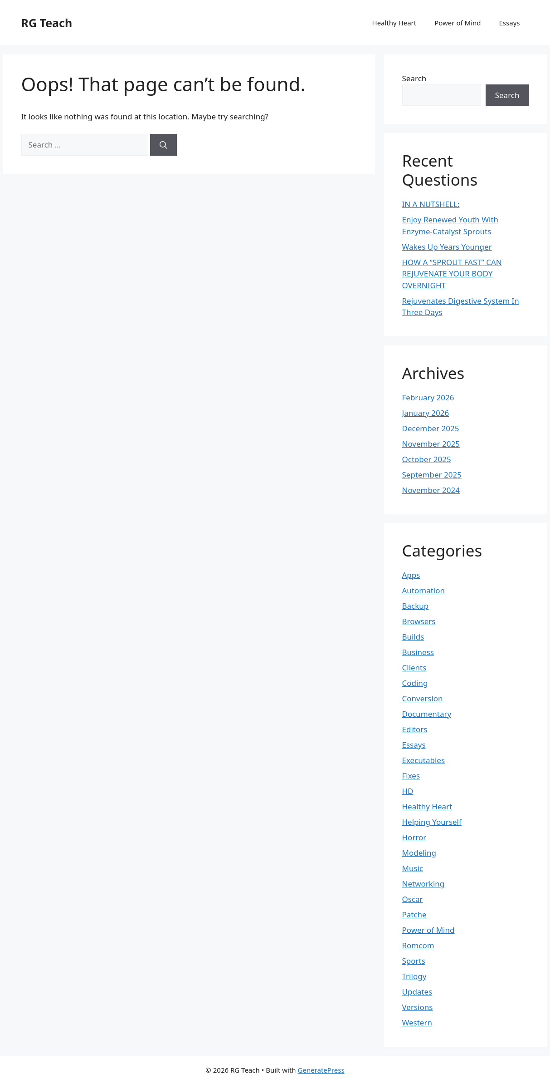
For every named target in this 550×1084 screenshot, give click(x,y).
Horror (414, 837)
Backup (415, 606)
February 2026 (428, 397)
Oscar (412, 899)
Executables (423, 760)
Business (418, 652)
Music (412, 868)
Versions (417, 1007)
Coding (415, 683)
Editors (415, 729)
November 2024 (431, 490)
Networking (423, 883)
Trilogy (414, 976)
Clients (414, 667)
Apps (411, 575)
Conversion (422, 698)
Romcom (418, 945)
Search (414, 78)
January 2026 (425, 413)
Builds (413, 636)
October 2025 (426, 459)
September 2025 (432, 474)
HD (408, 791)
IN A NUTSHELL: (431, 204)
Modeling (419, 852)
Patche (414, 914)
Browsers (419, 621)
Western (417, 1022)
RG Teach (47, 22)
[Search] (163, 145)
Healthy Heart (394, 22)
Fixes (411, 775)
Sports (413, 961)
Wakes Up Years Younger (447, 246)
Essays (509, 22)
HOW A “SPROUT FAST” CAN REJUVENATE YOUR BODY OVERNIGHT (452, 274)
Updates (417, 991)
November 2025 (431, 444)
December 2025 (430, 428)
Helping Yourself (432, 822)
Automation (423, 590)
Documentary (427, 714)
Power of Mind (457, 22)
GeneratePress (321, 1069)
